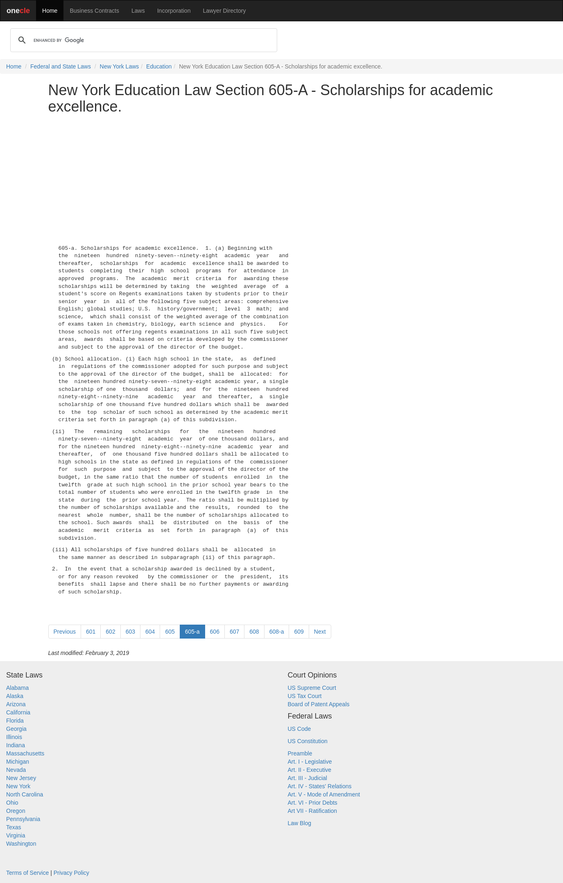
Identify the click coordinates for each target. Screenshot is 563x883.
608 (254, 631)
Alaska (14, 696)
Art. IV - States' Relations (320, 786)
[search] (142, 40)
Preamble (300, 753)
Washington (21, 843)
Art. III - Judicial (307, 778)
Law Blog (300, 823)
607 (234, 631)
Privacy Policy (71, 872)
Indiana (15, 745)
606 (214, 631)
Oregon (15, 811)
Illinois (14, 737)
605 (169, 631)
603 (130, 631)
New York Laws (119, 66)
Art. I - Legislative (310, 761)
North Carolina (24, 794)
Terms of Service (27, 872)
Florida (15, 720)
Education (159, 66)
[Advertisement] (281, 177)
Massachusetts (25, 753)
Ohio (12, 802)
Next (320, 631)
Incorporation (174, 10)
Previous (65, 631)
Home (49, 10)
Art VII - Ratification (312, 811)
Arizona (15, 704)
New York (18, 786)
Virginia (15, 835)
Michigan (17, 761)
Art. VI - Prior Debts (312, 802)
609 (298, 631)
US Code (299, 729)
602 (110, 631)
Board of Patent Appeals (319, 704)
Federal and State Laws (60, 66)
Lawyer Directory (224, 10)
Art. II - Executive (310, 770)
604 (150, 631)
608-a (276, 631)
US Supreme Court (312, 687)
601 (90, 631)
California (18, 712)
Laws (138, 10)
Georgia (16, 729)
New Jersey (21, 778)
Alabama (17, 687)
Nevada (16, 770)
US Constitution (308, 741)
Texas (13, 827)
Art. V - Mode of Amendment (324, 794)
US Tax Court (305, 696)
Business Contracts (94, 10)
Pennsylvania (23, 819)
